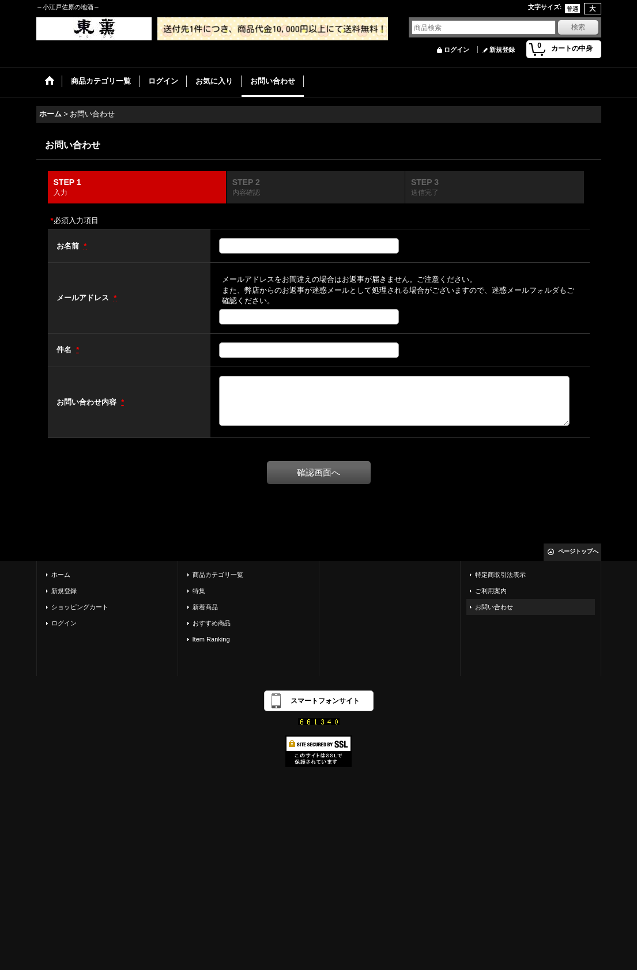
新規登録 (502, 49)
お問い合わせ (494, 606)
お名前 (68, 245)
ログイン (456, 49)
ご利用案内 (491, 590)
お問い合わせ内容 (87, 402)
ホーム (60, 574)
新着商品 (205, 606)
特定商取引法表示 (500, 574)
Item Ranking (211, 639)
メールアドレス (83, 297)
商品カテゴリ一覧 (218, 574)
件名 (65, 349)
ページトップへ (578, 551)
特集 (199, 590)
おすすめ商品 (212, 623)
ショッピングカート (79, 606)
